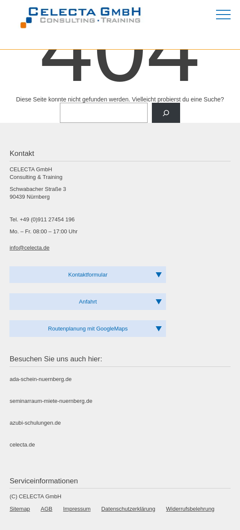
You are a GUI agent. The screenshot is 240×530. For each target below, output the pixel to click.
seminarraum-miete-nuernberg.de (50, 401)
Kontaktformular (88, 274)
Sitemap (19, 509)
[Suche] (166, 113)
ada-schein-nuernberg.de (40, 379)
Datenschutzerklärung (128, 509)
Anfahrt (88, 301)
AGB (46, 509)
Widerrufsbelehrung (190, 509)
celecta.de (22, 444)
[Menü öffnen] (223, 14)
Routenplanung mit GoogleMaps (87, 328)
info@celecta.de (29, 247)
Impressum (77, 509)
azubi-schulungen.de (35, 423)
